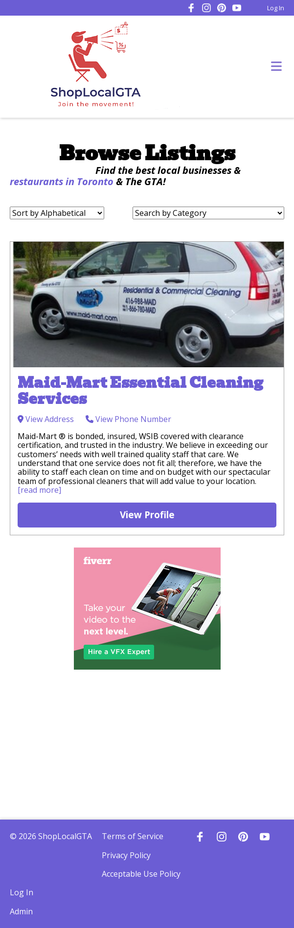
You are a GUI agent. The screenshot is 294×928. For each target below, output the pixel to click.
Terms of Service (132, 836)
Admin (21, 911)
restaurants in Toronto (61, 181)
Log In (275, 7)
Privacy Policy (126, 855)
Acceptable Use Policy (141, 873)
